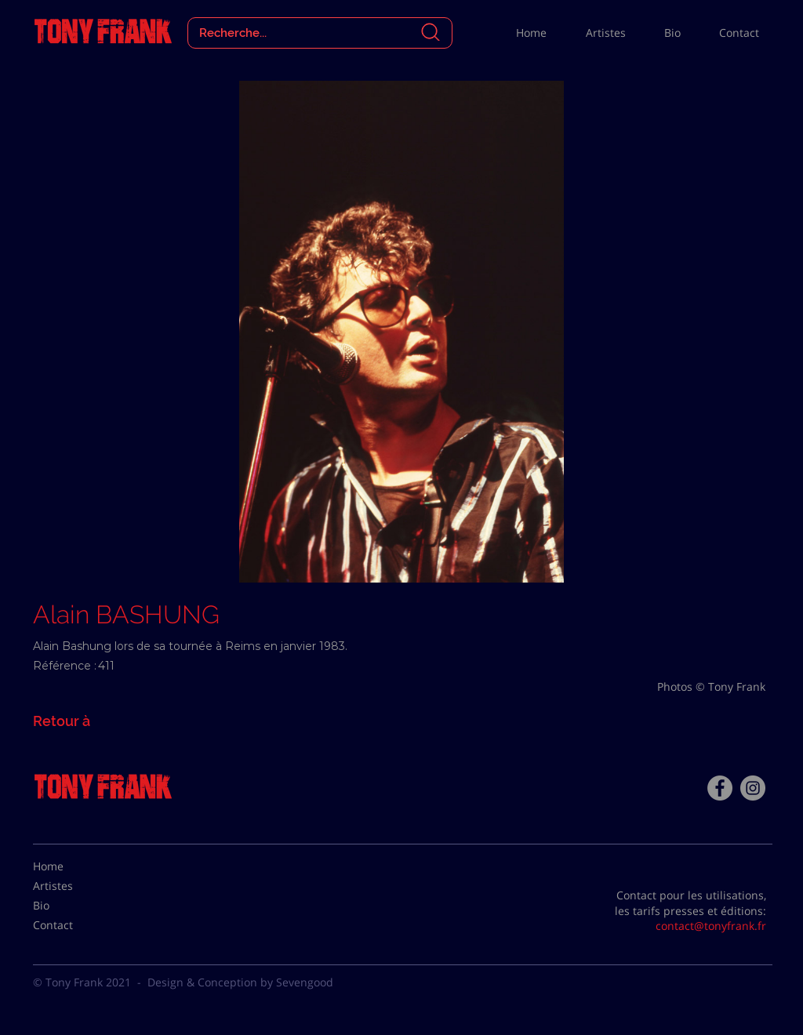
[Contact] (72, 925)
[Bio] (72, 905)
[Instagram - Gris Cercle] (752, 788)
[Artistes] (72, 886)
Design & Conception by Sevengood (240, 982)
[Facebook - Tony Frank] (719, 788)
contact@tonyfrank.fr (711, 925)
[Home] (72, 866)
